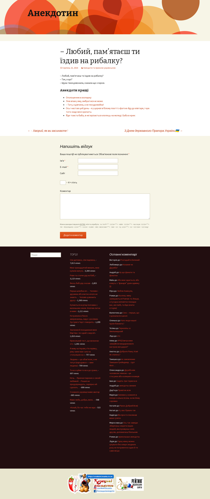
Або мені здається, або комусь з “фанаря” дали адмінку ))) (124, 283)
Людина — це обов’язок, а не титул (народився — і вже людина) (83, 362)
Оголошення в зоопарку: (79, 97)
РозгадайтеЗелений (130, 260)
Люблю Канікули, (125, 291)
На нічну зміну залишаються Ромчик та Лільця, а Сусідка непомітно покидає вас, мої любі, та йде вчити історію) (124, 301)
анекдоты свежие (127, 385)
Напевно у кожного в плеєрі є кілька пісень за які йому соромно (124, 397)
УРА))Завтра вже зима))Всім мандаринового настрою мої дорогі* (121, 343)
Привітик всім (124, 390)
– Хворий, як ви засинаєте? (47, 131)
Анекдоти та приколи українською (99, 67)
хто (118, 336)
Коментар (65, 190)
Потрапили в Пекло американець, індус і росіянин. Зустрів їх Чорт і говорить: (84, 318)
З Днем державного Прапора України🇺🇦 (153, 131)
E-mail (64, 166)
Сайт (62, 173)
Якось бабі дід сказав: (80, 283)
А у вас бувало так (127, 410)
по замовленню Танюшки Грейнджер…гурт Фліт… (122, 362)
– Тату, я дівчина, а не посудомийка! (85, 104)
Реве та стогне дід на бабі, (82, 275)
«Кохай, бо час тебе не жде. (83, 407)
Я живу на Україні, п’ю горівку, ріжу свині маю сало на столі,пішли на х (83, 351)
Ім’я (62, 160)
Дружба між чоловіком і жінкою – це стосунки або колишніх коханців (124, 373)
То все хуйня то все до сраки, (83, 370)
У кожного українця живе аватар (85, 392)
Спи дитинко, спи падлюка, (82, 260)
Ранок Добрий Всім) (129, 405)
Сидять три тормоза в (126, 381)
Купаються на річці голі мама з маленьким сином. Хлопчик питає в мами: (85, 308)
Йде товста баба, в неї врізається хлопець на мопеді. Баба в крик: (100, 115)
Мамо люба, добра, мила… (82, 399)
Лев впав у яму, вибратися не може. (84, 101)
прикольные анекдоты (129, 436)
